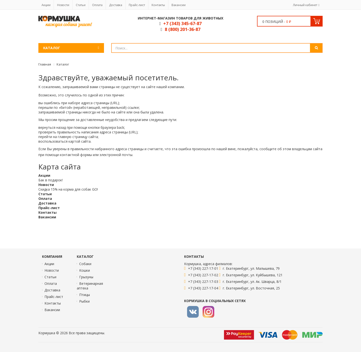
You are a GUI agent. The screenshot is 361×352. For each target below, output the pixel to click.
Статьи (81, 5)
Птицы (84, 294)
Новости (63, 5)
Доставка (115, 5)
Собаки (85, 263)
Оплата (97, 5)
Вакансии (179, 5)
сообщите (267, 149)
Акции (46, 5)
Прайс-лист (137, 5)
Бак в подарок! (50, 180)
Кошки (84, 270)
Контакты (158, 5)
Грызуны (86, 277)
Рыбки (84, 301)
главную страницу (72, 136)
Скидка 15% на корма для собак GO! (68, 189)
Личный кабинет (305, 5)
